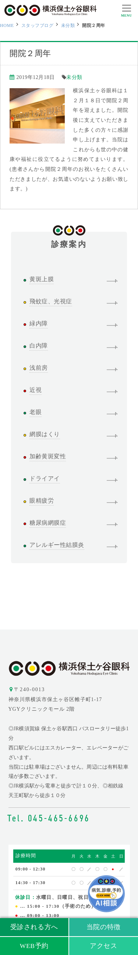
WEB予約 (34, 945)
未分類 (68, 25)
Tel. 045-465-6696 (49, 818)
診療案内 (69, 240)
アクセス (103, 945)
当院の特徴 (103, 927)
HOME (7, 25)
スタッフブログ (37, 25)
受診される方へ (34, 927)
